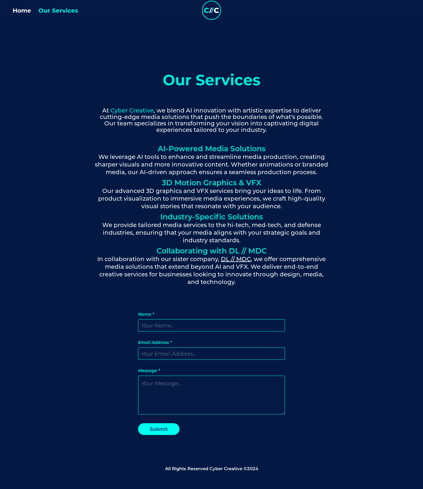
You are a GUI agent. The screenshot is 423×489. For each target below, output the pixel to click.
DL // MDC (236, 259)
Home (22, 10)
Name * (146, 314)
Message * (149, 371)
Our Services (58, 10)
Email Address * (155, 342)
